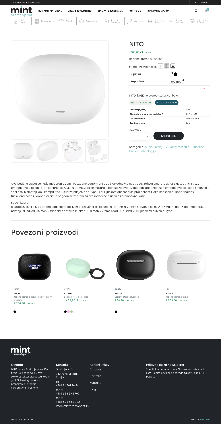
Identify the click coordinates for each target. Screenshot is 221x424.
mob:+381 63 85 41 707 (67, 391)
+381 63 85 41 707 (27, 2)
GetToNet (205, 419)
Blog (93, 389)
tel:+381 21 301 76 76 (67, 383)
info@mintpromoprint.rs (71, 406)
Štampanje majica (158, 11)
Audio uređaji (154, 147)
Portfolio (135, 11)
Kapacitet (137, 81)
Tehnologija (148, 151)
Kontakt (204, 2)
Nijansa (135, 74)
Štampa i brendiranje (110, 11)
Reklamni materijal (50, 11)
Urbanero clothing (79, 11)
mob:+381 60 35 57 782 (68, 399)
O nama (194, 2)
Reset (206, 88)
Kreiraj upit (168, 135)
